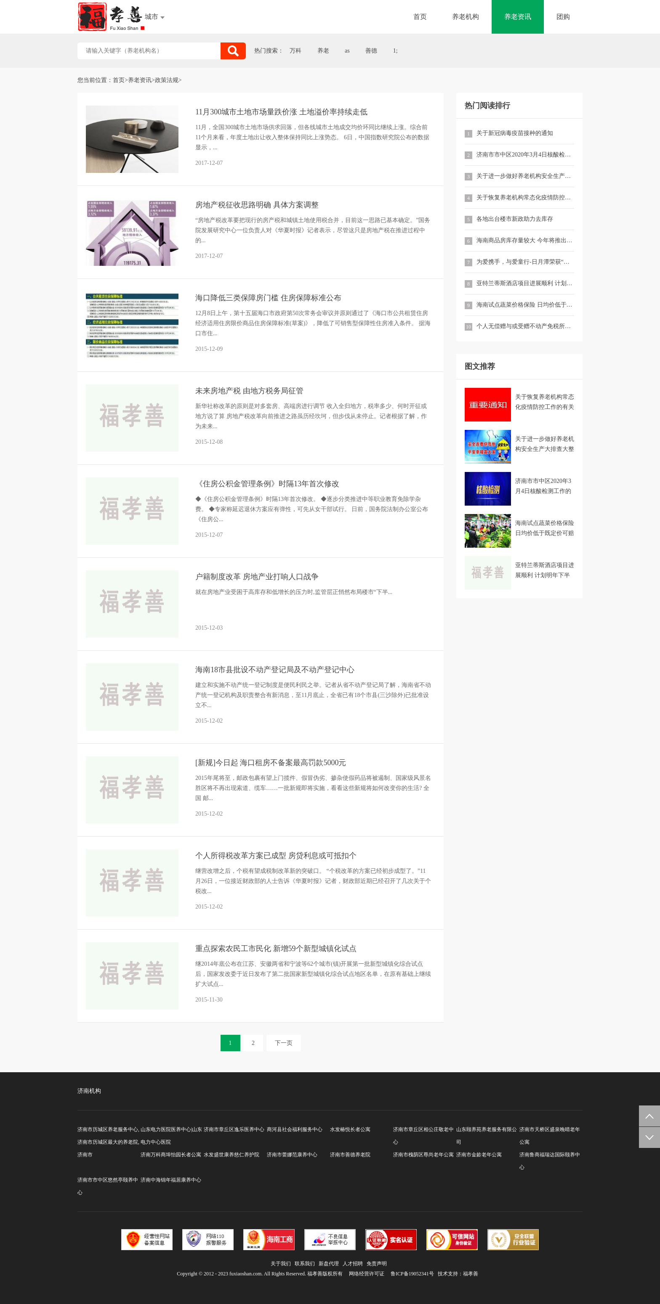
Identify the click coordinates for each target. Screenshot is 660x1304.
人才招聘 (353, 1264)
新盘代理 (329, 1264)
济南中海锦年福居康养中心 (171, 1180)
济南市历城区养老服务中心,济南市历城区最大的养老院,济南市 (108, 1142)
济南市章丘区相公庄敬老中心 (423, 1135)
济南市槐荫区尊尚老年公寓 (423, 1155)
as (347, 51)
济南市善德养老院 (350, 1155)
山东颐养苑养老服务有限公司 (486, 1135)
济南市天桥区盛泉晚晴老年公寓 (549, 1135)
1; (395, 51)
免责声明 (377, 1264)
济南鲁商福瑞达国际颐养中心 (549, 1161)
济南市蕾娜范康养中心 (292, 1155)
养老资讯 (517, 16)
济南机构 (89, 1091)
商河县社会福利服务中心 (294, 1129)
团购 (563, 16)
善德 (371, 51)
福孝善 (470, 1274)
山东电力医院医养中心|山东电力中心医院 (171, 1135)
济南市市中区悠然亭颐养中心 (107, 1186)
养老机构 (465, 16)
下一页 (284, 1043)
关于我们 (281, 1264)
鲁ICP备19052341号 (412, 1274)
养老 (323, 51)
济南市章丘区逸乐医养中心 (234, 1129)
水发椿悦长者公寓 (350, 1129)
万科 (295, 51)
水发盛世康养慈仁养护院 (231, 1155)
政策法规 (166, 80)
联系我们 (305, 1264)
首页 (420, 16)
